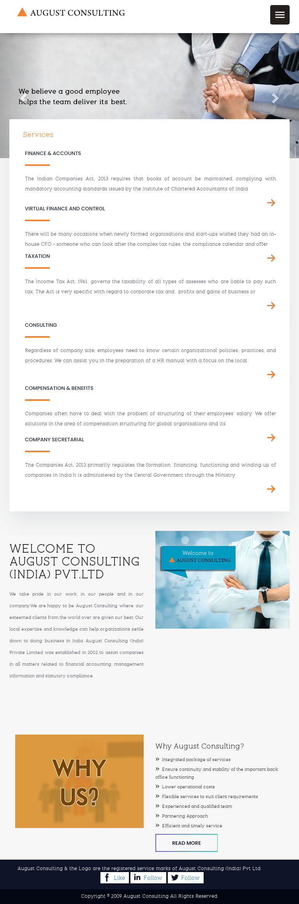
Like (113, 877)
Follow (147, 877)
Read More (186, 843)
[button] (22, 95)
